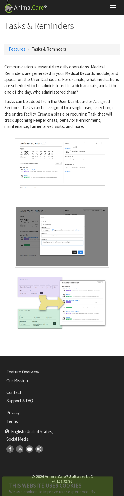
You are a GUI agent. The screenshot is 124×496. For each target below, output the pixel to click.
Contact (13, 392)
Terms (12, 421)
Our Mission (17, 380)
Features (17, 49)
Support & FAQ (19, 401)
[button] (29, 431)
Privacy (13, 412)
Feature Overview (22, 372)
